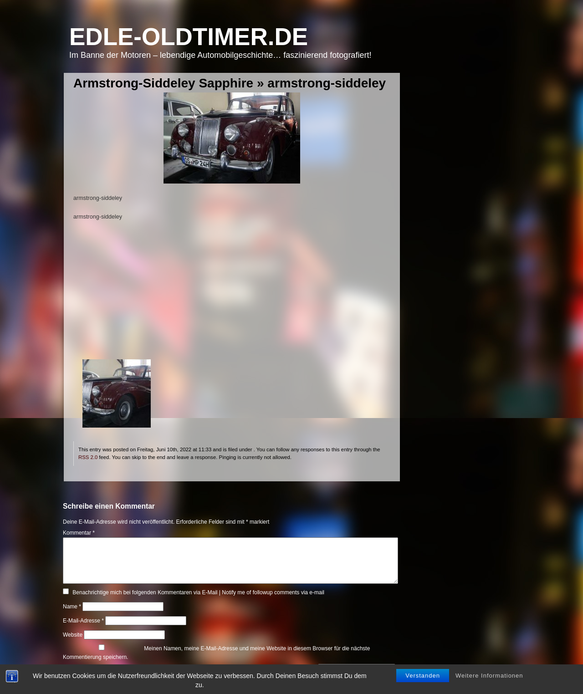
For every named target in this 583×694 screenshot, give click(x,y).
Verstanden (422, 677)
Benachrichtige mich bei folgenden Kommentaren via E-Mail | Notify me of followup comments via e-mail (198, 592)
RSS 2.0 (87, 457)
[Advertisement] (231, 295)
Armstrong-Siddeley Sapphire (163, 83)
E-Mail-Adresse (83, 620)
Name (72, 606)
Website (72, 635)
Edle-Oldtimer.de (188, 36)
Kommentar (79, 533)
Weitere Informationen (489, 677)
